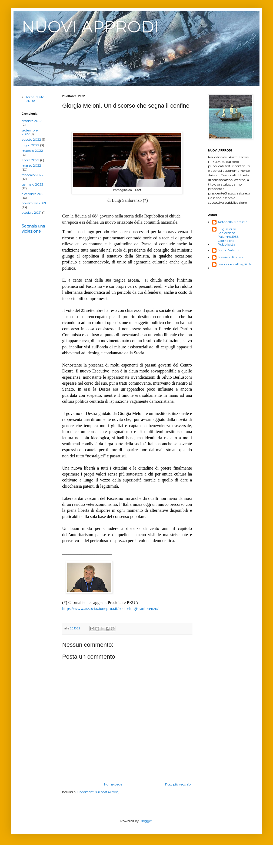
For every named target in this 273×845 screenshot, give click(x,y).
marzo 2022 (31, 165)
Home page (113, 784)
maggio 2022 (32, 150)
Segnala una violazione (33, 229)
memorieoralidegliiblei (234, 266)
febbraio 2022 (33, 175)
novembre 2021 (34, 203)
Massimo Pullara (231, 257)
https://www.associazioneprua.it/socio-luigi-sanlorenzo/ (110, 608)
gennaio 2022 (32, 184)
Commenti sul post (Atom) (98, 792)
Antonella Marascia (232, 222)
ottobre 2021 (31, 212)
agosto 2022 (31, 139)
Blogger (146, 821)
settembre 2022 (30, 132)
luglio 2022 (30, 145)
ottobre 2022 (32, 121)
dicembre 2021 (33, 194)
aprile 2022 (30, 160)
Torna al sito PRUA (35, 99)
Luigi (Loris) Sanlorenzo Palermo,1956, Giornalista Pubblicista (228, 237)
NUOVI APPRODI (90, 27)
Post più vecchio (178, 784)
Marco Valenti (228, 250)
